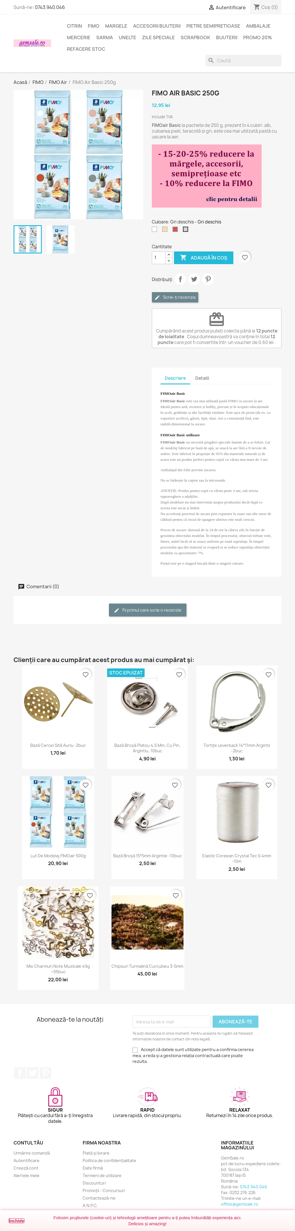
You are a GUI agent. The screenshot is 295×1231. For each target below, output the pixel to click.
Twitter (32, 1073)
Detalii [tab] (202, 378)
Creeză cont (26, 1168)
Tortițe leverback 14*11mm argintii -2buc (236, 748)
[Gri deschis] (186, 231)
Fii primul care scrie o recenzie (147, 610)
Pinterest (208, 279)
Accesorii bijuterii (157, 26)
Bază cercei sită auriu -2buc (58, 745)
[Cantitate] (159, 257)
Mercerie (78, 37)
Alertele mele (26, 1175)
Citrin (74, 26)
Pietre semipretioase (213, 26)
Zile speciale (158, 37)
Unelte (127, 37)
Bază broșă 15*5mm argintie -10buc (147, 855)
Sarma (104, 37)
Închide (16, 1220)
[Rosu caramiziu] (176, 231)
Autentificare (26, 1160)
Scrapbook (195, 37)
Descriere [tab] (175, 378)
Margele (116, 26)
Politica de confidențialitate (109, 1160)
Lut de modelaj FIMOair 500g (58, 855)
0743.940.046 (50, 7)
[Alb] (155, 231)
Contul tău (28, 1143)
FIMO (93, 26)
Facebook (20, 1073)
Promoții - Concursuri (104, 1190)
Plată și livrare (96, 1153)
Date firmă (93, 1168)
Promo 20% (257, 37)
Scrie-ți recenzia (175, 297)
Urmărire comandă (32, 1153)
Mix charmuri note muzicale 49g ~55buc (58, 969)
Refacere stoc (86, 49)
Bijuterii (226, 37)
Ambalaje (258, 26)
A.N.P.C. (90, 1205)
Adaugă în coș (203, 258)
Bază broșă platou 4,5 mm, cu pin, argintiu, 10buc (147, 748)
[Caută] (243, 60)
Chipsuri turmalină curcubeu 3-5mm (147, 966)
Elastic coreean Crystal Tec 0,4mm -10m (236, 858)
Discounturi (94, 1183)
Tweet (194, 279)
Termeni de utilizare (102, 1175)
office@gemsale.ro (239, 1204)
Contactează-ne (99, 1198)
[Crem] (166, 231)
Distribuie (180, 279)
